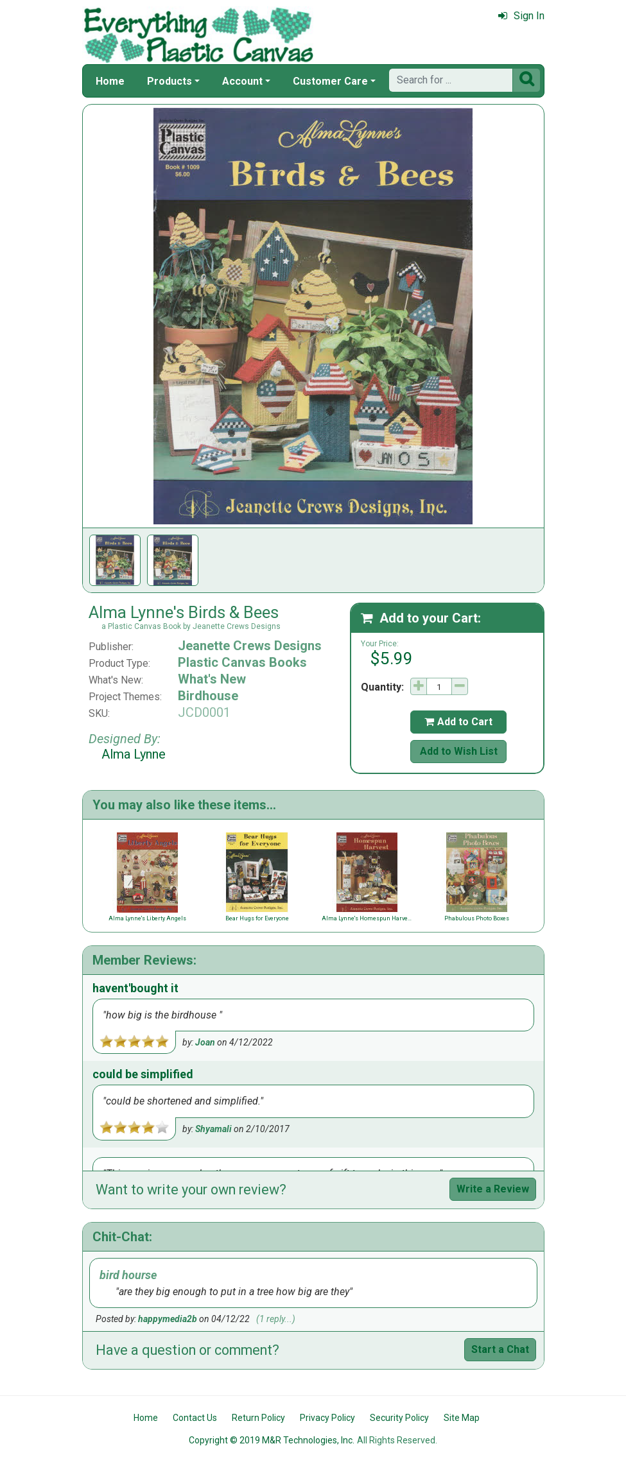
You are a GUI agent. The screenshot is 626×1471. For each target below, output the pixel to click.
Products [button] (169, 81)
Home (110, 81)
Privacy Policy (327, 1418)
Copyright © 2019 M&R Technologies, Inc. (271, 1440)
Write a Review (492, 1189)
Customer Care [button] (330, 81)
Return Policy (258, 1418)
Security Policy (399, 1418)
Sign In (521, 16)
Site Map (462, 1418)
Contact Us (195, 1418)
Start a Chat (500, 1349)
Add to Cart (458, 722)
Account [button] (242, 81)
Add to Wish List (459, 751)
